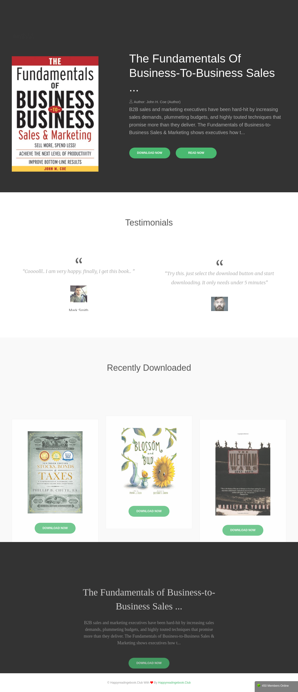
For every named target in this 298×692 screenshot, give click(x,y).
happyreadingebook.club (174, 682)
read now (196, 153)
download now (149, 153)
